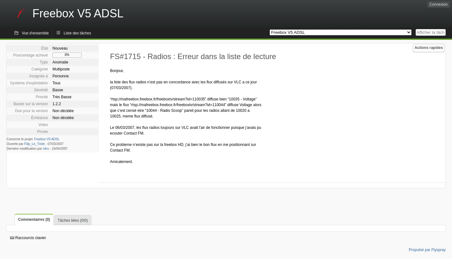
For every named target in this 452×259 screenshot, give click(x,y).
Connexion (439, 4)
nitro (46, 148)
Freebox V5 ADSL (46, 139)
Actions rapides (428, 47)
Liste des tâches (77, 33)
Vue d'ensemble (35, 33)
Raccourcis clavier (28, 238)
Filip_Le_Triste (34, 144)
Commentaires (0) (34, 219)
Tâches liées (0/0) (73, 220)
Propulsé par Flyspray (427, 250)
